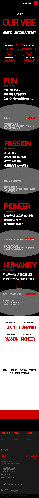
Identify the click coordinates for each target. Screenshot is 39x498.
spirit (2, 442)
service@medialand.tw (7, 477)
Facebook (16, 435)
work (2, 435)
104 (28, 435)
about (2, 439)
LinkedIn (29, 439)
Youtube (16, 439)
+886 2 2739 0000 (5, 474)
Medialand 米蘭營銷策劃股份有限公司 (27, 3)
